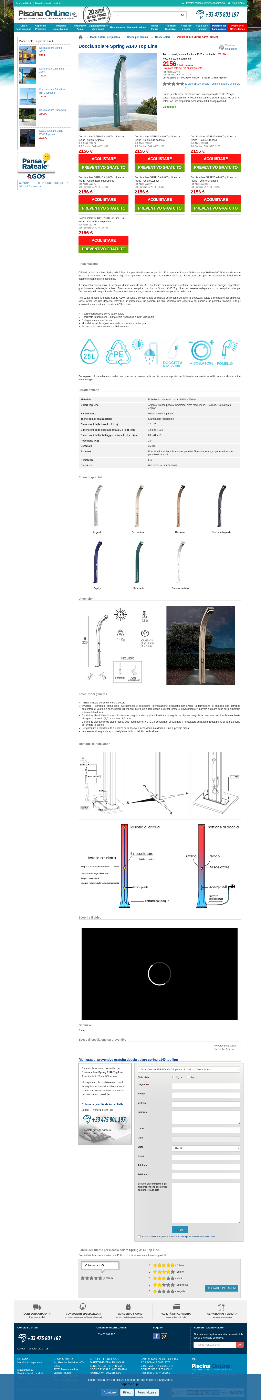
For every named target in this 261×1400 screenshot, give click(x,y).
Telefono (143, 1165)
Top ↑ (194, 1359)
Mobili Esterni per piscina (105, 37)
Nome (141, 1093)
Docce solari (162, 37)
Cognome (143, 1084)
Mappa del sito (24, 3)
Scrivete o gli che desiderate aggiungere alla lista (152, 1186)
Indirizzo (142, 1112)
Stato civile (143, 1077)
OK (239, 1344)
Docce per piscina (137, 37)
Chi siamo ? (23, 1359)
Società (142, 1103)
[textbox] (206, 1130)
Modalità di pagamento (29, 1362)
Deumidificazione (136, 27)
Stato (140, 1147)
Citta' (140, 1137)
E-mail (141, 1156)
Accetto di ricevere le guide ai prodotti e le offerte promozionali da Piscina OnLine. (179, 1236)
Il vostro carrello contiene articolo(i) (204, 3)
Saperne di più (130, 1384)
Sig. (192, 1077)
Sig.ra (179, 1077)
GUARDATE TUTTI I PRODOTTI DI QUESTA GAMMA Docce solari (43, 185)
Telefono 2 (143, 1174)
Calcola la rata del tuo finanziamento (182, 68)
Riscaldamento (117, 27)
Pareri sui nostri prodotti (48, 3)
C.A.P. (141, 1128)
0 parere (190, 83)
